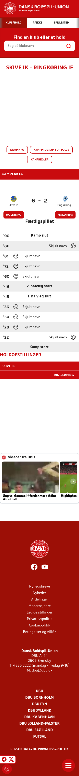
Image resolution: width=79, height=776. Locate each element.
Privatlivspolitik (39, 618)
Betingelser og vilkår (39, 631)
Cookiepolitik (39, 625)
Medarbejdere (40, 605)
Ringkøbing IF (65, 205)
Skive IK (13, 205)
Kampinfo (17, 150)
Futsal (39, 736)
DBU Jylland (39, 710)
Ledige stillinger (40, 612)
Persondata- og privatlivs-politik (39, 749)
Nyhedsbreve (39, 586)
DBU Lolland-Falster (39, 723)
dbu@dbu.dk (42, 670)
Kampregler (39, 159)
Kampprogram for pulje (51, 150)
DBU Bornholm (39, 697)
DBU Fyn (39, 704)
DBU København (39, 717)
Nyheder (39, 592)
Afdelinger (39, 599)
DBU (39, 691)
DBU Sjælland (39, 730)
